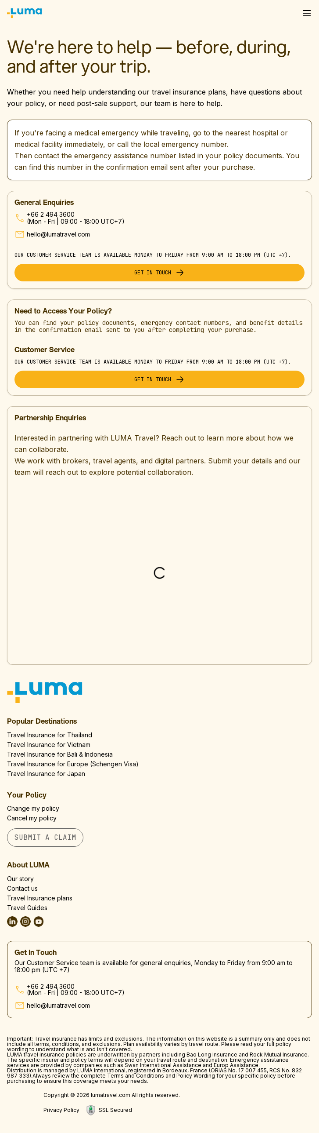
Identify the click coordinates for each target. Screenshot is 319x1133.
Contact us (22, 888)
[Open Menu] (306, 13)
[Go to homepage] (159, 692)
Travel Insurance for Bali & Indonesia (60, 754)
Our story (20, 878)
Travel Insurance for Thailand (49, 735)
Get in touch (159, 272)
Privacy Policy (61, 1110)
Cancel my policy (32, 818)
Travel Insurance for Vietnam (48, 744)
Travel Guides (27, 907)
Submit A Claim (45, 837)
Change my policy (33, 808)
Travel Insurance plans (39, 898)
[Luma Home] (24, 13)
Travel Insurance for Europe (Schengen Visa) (73, 764)
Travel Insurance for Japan (46, 773)
